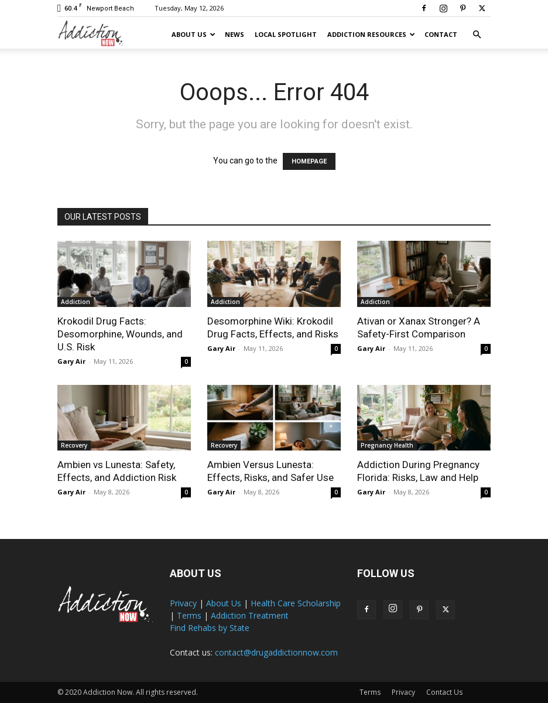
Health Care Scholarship (296, 603)
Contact (440, 34)
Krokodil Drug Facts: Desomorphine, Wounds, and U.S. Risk (120, 334)
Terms (189, 615)
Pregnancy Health (387, 445)
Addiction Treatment (250, 615)
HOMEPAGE (309, 161)
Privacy (183, 603)
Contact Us (444, 692)
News (234, 34)
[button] (477, 34)
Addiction (75, 302)
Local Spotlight (286, 34)
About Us (193, 34)
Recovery (74, 445)
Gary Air (71, 361)
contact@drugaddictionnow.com (276, 652)
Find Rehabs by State (209, 627)
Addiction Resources (371, 34)
